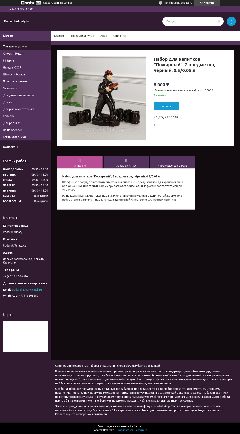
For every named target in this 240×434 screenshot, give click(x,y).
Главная (59, 35)
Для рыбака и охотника (18, 109)
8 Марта (8, 60)
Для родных (11, 123)
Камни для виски (14, 137)
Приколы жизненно (16, 81)
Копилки (9, 116)
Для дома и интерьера (18, 95)
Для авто (9, 102)
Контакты (119, 35)
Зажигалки (10, 88)
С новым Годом (13, 53)
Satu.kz (138, 426)
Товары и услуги (82, 35)
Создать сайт (51, 2)
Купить (166, 106)
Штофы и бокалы (14, 74)
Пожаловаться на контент (131, 430)
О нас (103, 35)
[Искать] (219, 21)
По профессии (12, 130)
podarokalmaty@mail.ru (27, 289)
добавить (186, 2)
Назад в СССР (12, 67)
